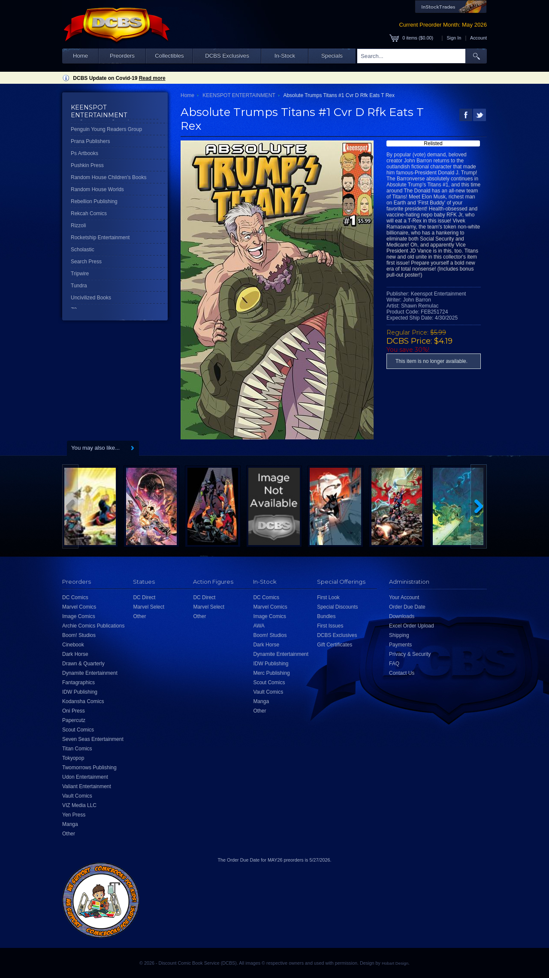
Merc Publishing (271, 673)
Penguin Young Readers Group (106, 129)
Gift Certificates (334, 645)
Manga (70, 824)
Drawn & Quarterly (83, 664)
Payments (400, 645)
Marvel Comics (79, 607)
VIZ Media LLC (79, 805)
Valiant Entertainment (86, 786)
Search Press (86, 262)
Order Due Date (407, 607)
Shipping (399, 635)
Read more (152, 78)
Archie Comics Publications (93, 626)
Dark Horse (75, 654)
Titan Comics (77, 749)
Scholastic (82, 250)
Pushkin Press (87, 165)
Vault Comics (77, 796)
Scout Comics (78, 730)
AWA (258, 626)
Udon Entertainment (85, 777)
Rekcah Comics (89, 213)
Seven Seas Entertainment (93, 739)
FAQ (394, 664)
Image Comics (78, 616)
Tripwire (80, 274)
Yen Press (73, 815)
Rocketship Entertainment (100, 238)
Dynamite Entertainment (90, 673)
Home (80, 55)
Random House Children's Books (108, 177)
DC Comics (75, 597)
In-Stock (284, 55)
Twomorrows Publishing (89, 768)
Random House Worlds (97, 189)
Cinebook (73, 645)
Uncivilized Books (91, 298)
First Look (328, 597)
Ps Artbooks (84, 153)
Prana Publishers (90, 141)
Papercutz (73, 720)
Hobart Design (395, 963)
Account (478, 37)
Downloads (401, 616)
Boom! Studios (79, 635)
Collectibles (169, 55)
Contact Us (401, 673)
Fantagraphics (78, 682)
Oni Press (73, 711)
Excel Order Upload (411, 626)
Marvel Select (148, 607)
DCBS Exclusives (227, 55)
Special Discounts (337, 607)
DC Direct (144, 597)
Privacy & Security (410, 654)
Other (68, 834)
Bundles (326, 616)
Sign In (454, 37)
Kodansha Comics (83, 701)
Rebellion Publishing (94, 201)
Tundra (79, 286)
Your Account (404, 597)
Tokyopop (73, 758)
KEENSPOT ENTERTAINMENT (238, 95)
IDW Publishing (79, 692)
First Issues (330, 626)
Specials (332, 55)
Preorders (122, 55)
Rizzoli (78, 225)
